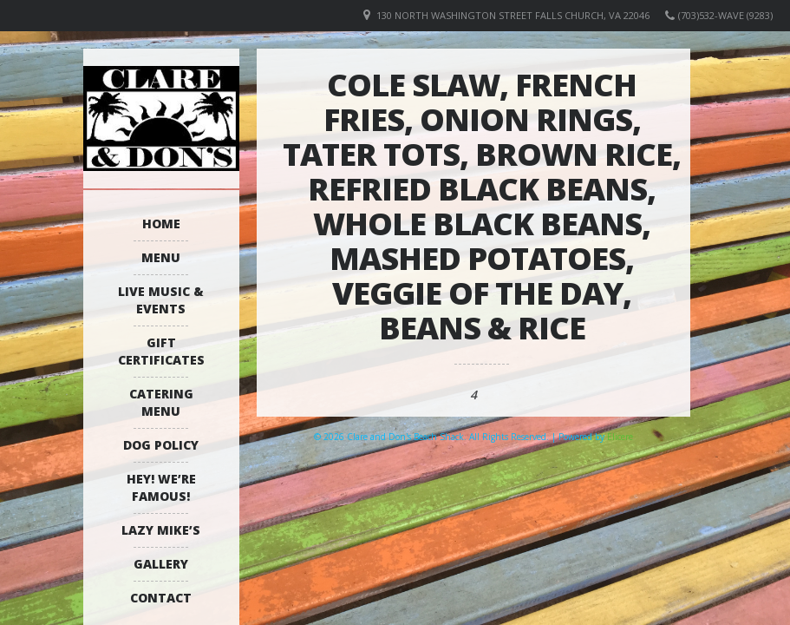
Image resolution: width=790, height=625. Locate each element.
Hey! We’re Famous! (161, 487)
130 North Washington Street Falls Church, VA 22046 (513, 15)
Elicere (620, 437)
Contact (161, 597)
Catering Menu (161, 402)
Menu (160, 257)
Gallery (161, 564)
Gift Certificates (161, 351)
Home (161, 223)
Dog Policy (161, 445)
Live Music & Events (161, 300)
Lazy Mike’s (160, 530)
